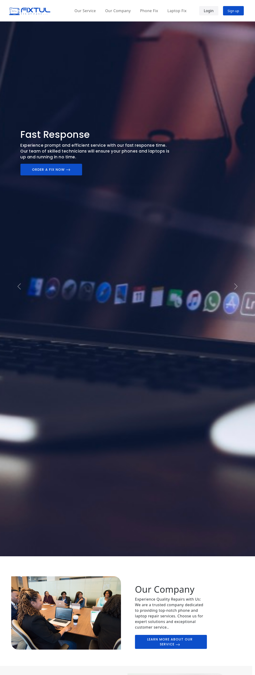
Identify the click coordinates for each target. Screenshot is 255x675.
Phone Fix (149, 10)
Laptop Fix (177, 10)
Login (209, 10)
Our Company (118, 10)
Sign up (233, 11)
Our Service (85, 10)
